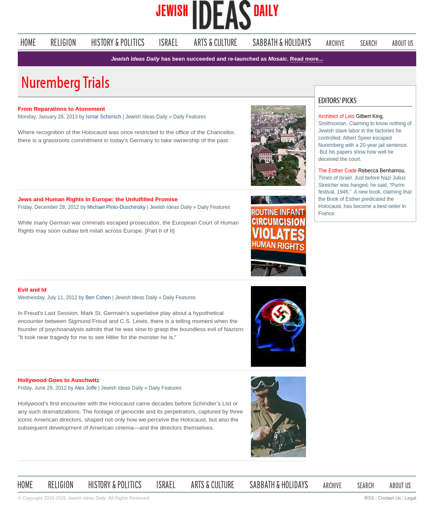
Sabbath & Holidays (282, 42)
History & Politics (118, 42)
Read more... (306, 59)
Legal (410, 497)
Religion (63, 42)
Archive (335, 42)
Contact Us (389, 497)
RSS (369, 497)
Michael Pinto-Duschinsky (116, 207)
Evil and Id (32, 290)
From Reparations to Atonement (61, 109)
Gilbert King (369, 116)
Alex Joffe (86, 388)
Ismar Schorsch (103, 117)
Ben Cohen (98, 298)
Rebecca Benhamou (381, 171)
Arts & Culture (215, 42)
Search (368, 42)
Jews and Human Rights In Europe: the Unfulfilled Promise (98, 199)
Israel (168, 42)
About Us (402, 42)
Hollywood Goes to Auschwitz (58, 380)
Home (28, 42)
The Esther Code (337, 171)
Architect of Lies (336, 116)
